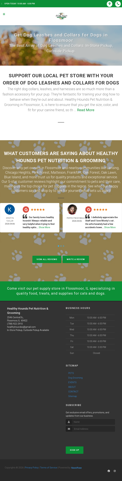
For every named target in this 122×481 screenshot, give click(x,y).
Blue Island (12, 177)
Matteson (58, 172)
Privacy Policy (32, 467)
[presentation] (83, 437)
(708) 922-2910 (15, 323)
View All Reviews (47, 259)
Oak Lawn (108, 172)
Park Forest (40, 172)
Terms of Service (48, 467)
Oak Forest (91, 172)
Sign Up (74, 450)
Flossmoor (53, 168)
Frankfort (74, 172)
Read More (85, 110)
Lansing (113, 168)
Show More (44, 227)
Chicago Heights (17, 172)
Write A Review (76, 259)
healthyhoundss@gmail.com (21, 327)
